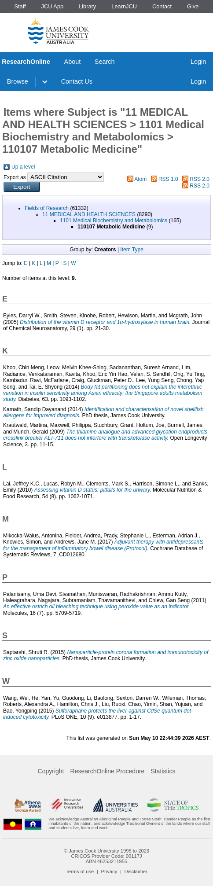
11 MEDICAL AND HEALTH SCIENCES (89, 214)
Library (87, 6)
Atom (140, 179)
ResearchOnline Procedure (107, 771)
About (72, 61)
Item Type (131, 249)
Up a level (23, 167)
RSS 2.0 (199, 179)
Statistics (163, 771)
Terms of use (80, 871)
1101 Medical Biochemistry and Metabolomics (113, 220)
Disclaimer (136, 871)
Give (192, 6)
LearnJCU (124, 6)
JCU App (52, 6)
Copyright (51, 771)
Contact (162, 6)
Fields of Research (47, 208)
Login (198, 61)
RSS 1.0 (168, 179)
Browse (17, 81)
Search (105, 61)
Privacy (109, 871)
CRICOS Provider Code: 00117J (106, 856)
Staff (20, 6)
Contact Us (76, 81)
